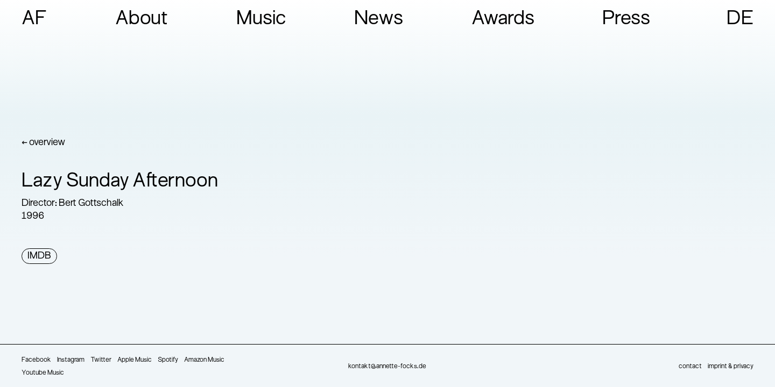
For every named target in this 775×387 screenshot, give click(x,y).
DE (740, 19)
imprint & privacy (730, 366)
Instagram (70, 360)
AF (34, 19)
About (141, 19)
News (378, 19)
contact (690, 366)
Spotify (168, 360)
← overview (43, 142)
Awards (502, 19)
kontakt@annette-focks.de (387, 366)
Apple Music (134, 360)
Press (626, 19)
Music (261, 19)
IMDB (39, 256)
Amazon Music (204, 360)
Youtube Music (43, 373)
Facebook (36, 360)
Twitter (100, 360)
